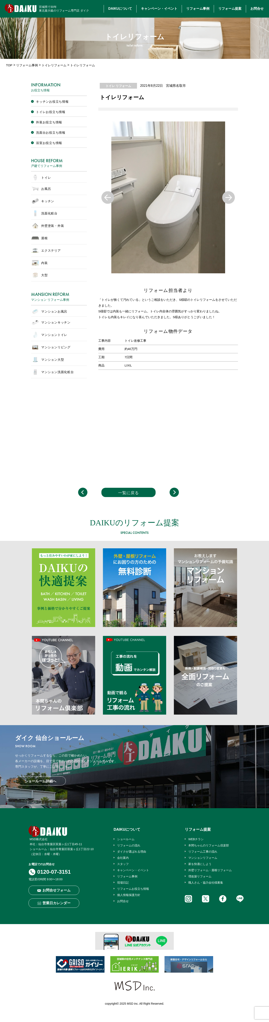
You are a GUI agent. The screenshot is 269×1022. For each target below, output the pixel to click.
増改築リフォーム (199, 876)
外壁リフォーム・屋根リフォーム (210, 870)
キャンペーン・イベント (159, 8)
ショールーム (125, 839)
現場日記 (123, 882)
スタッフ (123, 864)
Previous (107, 197)
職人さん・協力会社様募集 (205, 882)
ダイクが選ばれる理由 (131, 851)
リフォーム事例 (197, 8)
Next (228, 197)
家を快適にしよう (199, 864)
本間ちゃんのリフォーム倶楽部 (208, 845)
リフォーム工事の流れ (202, 851)
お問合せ (257, 8)
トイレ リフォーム (118, 86)
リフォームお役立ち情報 (133, 888)
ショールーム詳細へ (40, 781)
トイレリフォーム (54, 65)
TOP (9, 65)
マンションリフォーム (202, 857)
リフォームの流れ (128, 845)
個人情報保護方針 (128, 895)
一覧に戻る (128, 493)
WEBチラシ (196, 839)
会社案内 (123, 857)
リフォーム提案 (229, 8)
